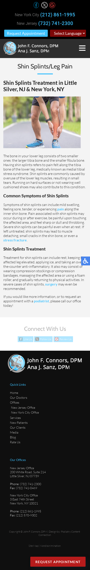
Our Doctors (18, 397)
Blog (13, 437)
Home (14, 393)
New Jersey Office (23, 407)
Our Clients (17, 427)
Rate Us (15, 442)
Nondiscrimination (50, 545)
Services (15, 418)
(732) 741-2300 (55, 23)
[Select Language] (68, 33)
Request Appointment (26, 33)
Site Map (33, 545)
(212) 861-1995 (57, 15)
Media (14, 432)
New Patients (19, 422)
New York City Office (25, 412)
